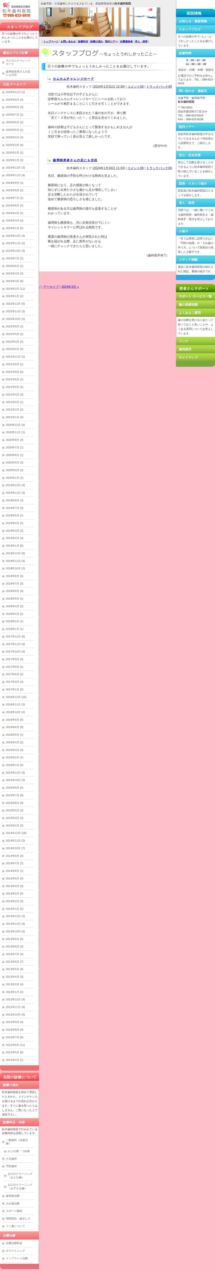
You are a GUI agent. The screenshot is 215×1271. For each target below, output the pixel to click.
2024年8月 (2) (14, 190)
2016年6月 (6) (14, 727)
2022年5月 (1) (14, 334)
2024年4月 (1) (14, 213)
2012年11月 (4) (15, 1007)
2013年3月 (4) (14, 984)
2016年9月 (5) (14, 719)
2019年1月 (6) (14, 545)
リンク (183, 341)
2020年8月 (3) (14, 439)
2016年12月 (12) (16, 697)
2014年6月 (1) (14, 870)
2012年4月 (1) (14, 1059)
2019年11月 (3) (15, 492)
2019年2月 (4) (14, 538)
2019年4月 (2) (14, 523)
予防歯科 (11, 1166)
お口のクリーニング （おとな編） (20, 1175)
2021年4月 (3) (14, 394)
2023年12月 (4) (15, 235)
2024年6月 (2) (14, 205)
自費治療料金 (14, 1243)
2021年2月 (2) (14, 409)
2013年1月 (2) (14, 991)
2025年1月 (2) (14, 160)
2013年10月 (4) (15, 931)
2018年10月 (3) (15, 568)
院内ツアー (111, 41)
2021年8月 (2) (14, 371)
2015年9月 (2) (14, 787)
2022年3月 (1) (14, 341)
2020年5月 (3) (14, 462)
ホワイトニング (15, 1250)
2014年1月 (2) (14, 908)
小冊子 (183, 231)
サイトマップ (188, 357)
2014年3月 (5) (14, 893)
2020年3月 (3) (14, 470)
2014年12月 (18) (16, 833)
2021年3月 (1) (14, 402)
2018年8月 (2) (14, 575)
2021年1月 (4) (14, 417)
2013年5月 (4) (14, 969)
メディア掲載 (188, 259)
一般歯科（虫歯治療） (17, 1141)
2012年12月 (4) (15, 999)
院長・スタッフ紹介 (193, 183)
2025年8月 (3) (14, 107)
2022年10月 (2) (15, 318)
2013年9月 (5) (14, 939)
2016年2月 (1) (14, 757)
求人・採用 (141, 41)
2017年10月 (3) (15, 651)
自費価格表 (126, 41)
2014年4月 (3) (14, 886)
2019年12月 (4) (15, 485)
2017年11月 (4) (15, 644)
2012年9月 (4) (14, 1022)
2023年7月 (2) (14, 258)
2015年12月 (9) (15, 772)
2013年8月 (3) (14, 946)
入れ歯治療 (13, 1203)
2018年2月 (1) (14, 621)
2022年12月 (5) (15, 303)
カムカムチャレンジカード (73, 78)
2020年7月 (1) (14, 447)
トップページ (50, 41)
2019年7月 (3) (14, 508)
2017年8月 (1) (14, 666)
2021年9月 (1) (14, 364)
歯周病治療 (13, 1195)
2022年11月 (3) (15, 311)
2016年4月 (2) (14, 742)
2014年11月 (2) (15, 840)
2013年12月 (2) (15, 916)
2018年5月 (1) (14, 598)
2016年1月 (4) (14, 765)
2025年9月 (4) (14, 99)
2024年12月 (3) (15, 167)
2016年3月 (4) (14, 750)
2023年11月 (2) (15, 243)
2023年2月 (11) (15, 288)
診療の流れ (96, 41)
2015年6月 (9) (14, 802)
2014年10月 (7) (15, 848)
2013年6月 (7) (14, 961)
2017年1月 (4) (14, 689)
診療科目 (83, 41)
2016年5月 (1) (14, 734)
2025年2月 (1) (14, 152)
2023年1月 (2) (14, 296)
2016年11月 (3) (15, 704)
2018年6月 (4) (14, 591)
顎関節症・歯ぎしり (18, 1218)
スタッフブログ (20, 27)
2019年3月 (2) (14, 530)
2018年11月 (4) (15, 560)
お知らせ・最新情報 (193, 21)
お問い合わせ (68, 41)
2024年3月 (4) (14, 220)
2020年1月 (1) (14, 477)
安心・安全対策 (190, 155)
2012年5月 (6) (14, 1052)
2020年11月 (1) (15, 432)
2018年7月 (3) (14, 583)
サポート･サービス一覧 (195, 296)
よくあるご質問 (190, 312)
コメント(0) (135, 86)
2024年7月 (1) (14, 197)
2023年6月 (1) (14, 266)
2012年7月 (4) (14, 1037)
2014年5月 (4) (14, 878)
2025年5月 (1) (14, 129)
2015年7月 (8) (14, 795)
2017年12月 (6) (15, 636)
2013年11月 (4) (15, 923)
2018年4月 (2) (14, 606)
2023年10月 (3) (15, 250)
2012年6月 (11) (15, 1044)
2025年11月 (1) (15, 92)
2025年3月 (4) (14, 144)
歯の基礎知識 (188, 304)
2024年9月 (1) (14, 182)
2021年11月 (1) (15, 356)
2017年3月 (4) (14, 681)
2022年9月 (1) (14, 326)
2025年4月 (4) (14, 137)
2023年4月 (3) (14, 273)
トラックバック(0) (159, 86)
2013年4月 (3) (14, 976)
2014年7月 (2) (14, 863)
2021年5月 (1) (14, 386)
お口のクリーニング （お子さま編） (20, 1186)
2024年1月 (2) (14, 228)
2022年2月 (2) (14, 349)
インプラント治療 (17, 1258)
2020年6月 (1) (14, 455)
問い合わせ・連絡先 (193, 91)
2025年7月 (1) (14, 114)
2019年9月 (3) (14, 500)
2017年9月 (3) (14, 659)
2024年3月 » (70, 286)
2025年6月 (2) (14, 122)
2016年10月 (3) (15, 712)
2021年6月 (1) (14, 379)
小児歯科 (11, 1158)
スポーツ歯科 (14, 1210)
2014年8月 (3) (14, 855)
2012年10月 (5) (15, 1014)
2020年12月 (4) (15, 424)
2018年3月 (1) (14, 613)
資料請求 (185, 349)
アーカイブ (51, 286)
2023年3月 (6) (14, 281)
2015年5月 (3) (14, 810)
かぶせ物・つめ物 (19, 1151)
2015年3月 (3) (14, 817)
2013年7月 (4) (14, 954)
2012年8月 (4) (14, 1029)
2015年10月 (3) (15, 780)
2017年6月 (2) (14, 674)
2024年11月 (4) (15, 175)
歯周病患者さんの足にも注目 (75, 160)
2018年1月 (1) (14, 628)
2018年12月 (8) (15, 553)
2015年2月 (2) (14, 825)
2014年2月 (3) (14, 901)
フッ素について (15, 1226)
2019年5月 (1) (14, 515)
